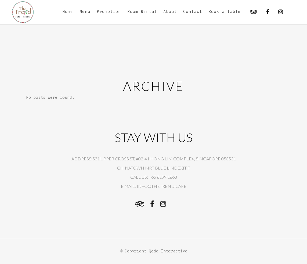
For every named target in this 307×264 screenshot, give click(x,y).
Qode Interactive (168, 251)
